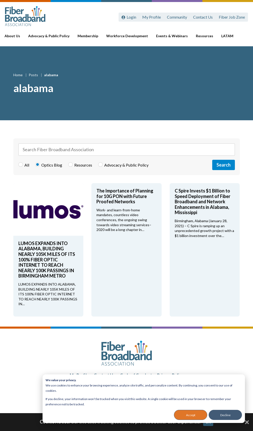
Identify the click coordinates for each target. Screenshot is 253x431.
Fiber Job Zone (232, 17)
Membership (89, 38)
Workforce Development (128, 38)
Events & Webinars (171, 38)
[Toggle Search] (242, 38)
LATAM (226, 38)
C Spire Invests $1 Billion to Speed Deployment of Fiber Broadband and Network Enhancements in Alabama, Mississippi (202, 201)
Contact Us (203, 17)
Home (18, 75)
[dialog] (144, 398)
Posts (34, 75)
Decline (225, 415)
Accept (190, 415)
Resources (203, 38)
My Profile (151, 17)
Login (131, 17)
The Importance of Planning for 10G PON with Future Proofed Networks (124, 196)
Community (177, 17)
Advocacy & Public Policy (51, 38)
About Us (16, 38)
